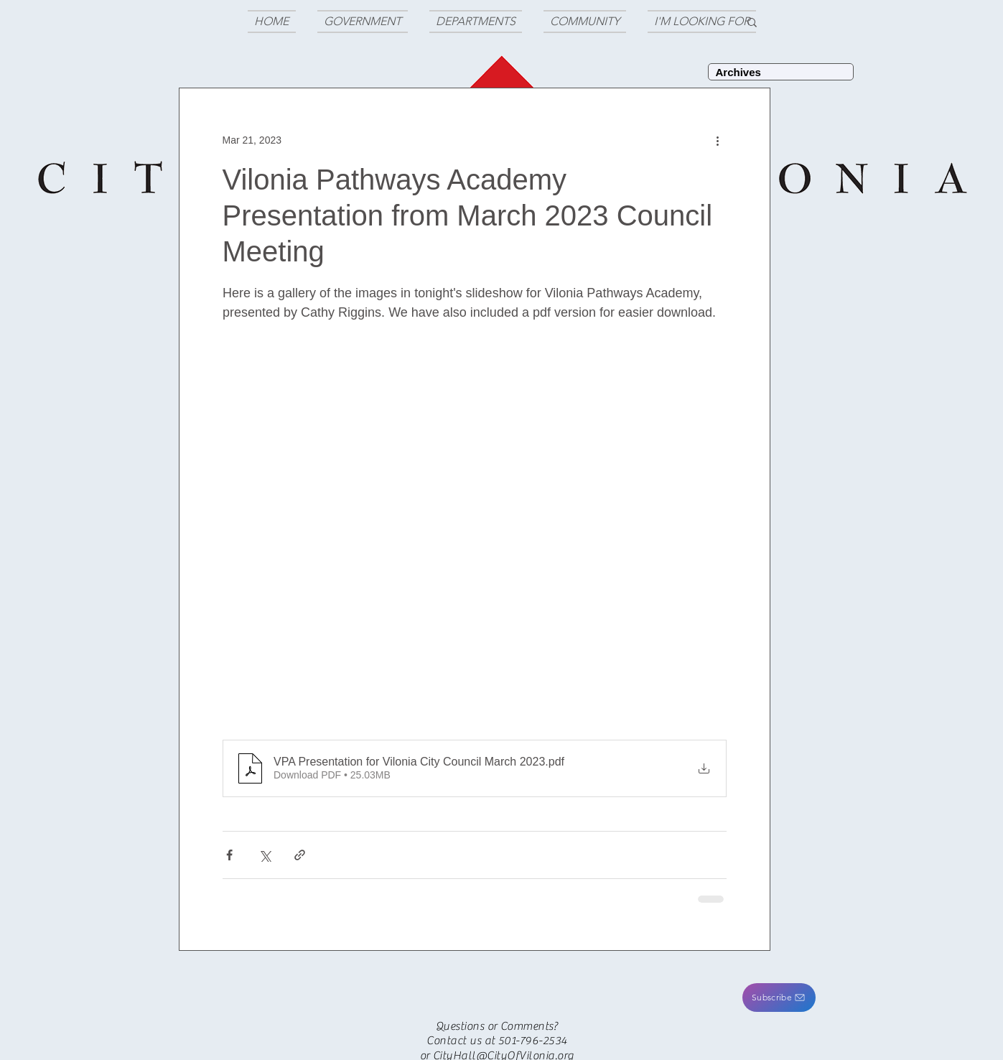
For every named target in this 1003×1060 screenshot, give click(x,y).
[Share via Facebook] (229, 855)
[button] (779, 997)
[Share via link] (300, 855)
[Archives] (781, 71)
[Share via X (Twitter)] (264, 855)
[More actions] (718, 140)
